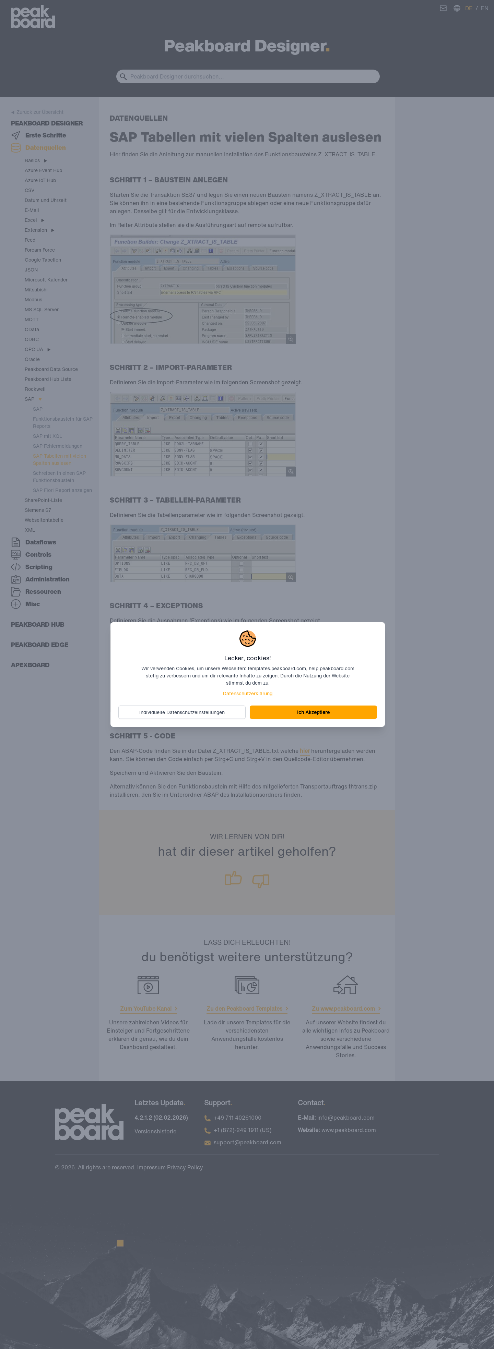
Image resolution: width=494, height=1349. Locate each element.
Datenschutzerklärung (247, 693)
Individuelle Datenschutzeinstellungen (182, 712)
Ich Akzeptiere (313, 712)
